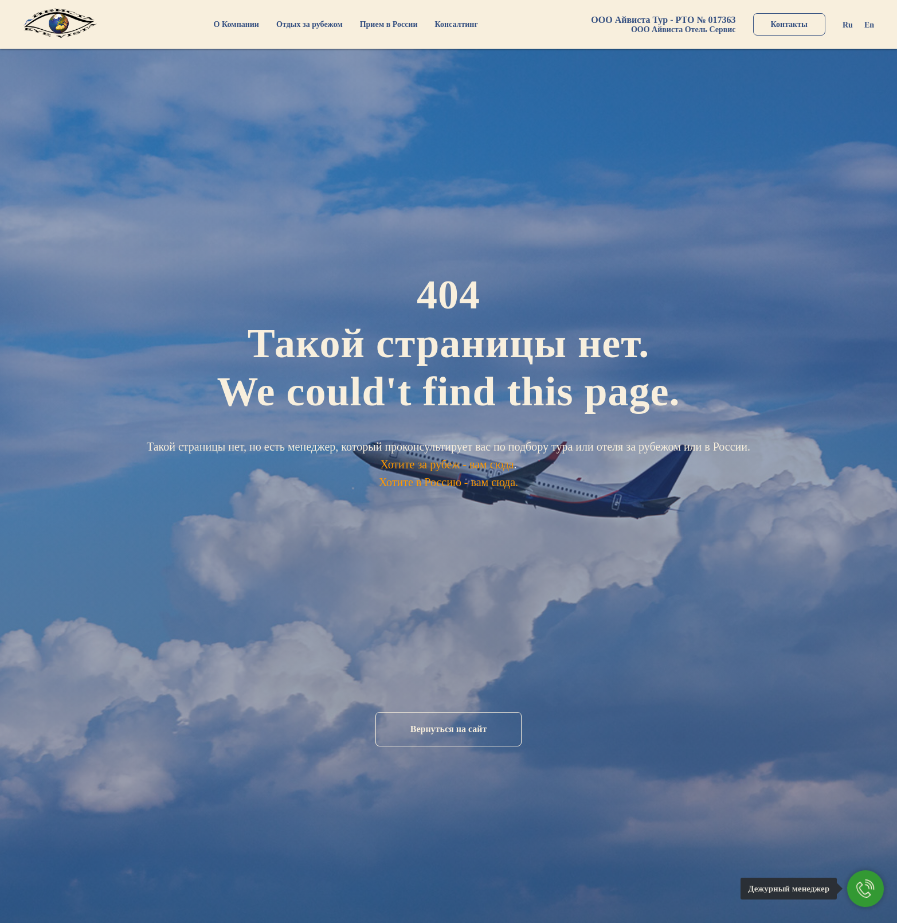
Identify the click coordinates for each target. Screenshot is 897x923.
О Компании (236, 24)
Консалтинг (456, 24)
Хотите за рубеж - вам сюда (447, 464)
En (869, 25)
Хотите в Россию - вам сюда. (448, 482)
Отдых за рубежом (309, 24)
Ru (848, 25)
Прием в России (389, 24)
